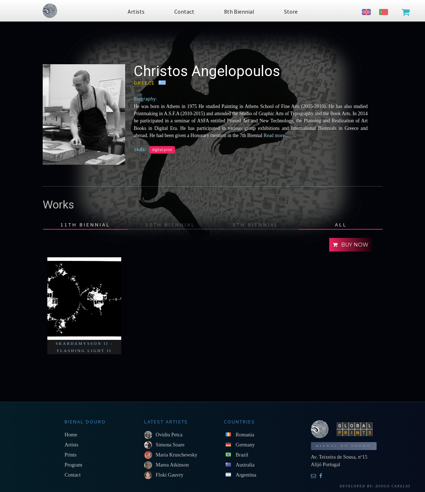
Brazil (242, 455)
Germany (245, 445)
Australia (245, 465)
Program (73, 465)
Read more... (276, 135)
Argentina (246, 475)
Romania (245, 434)
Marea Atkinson (172, 465)
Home (71, 434)
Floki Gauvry (169, 475)
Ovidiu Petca (169, 434)
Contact (73, 475)
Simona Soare (170, 445)
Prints (71, 455)
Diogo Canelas (393, 486)
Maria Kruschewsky (176, 455)
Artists (71, 445)
